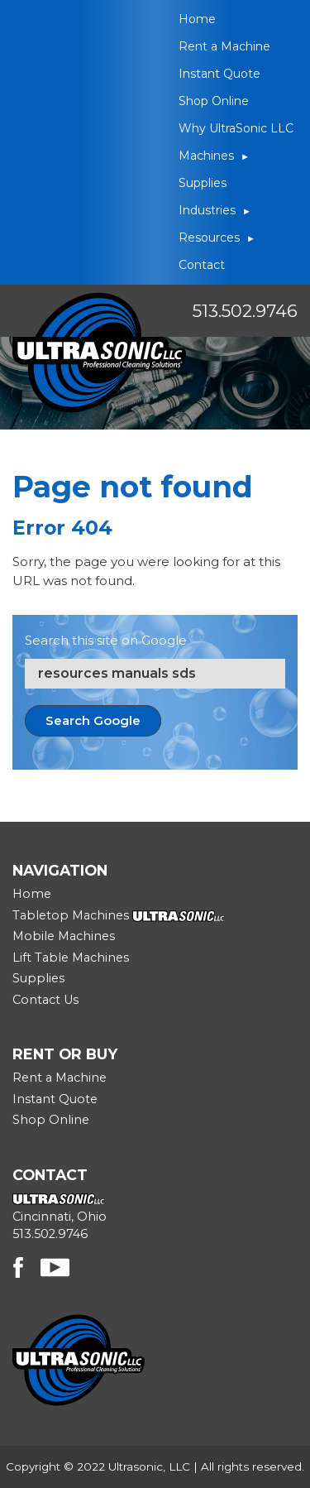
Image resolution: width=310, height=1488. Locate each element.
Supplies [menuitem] (203, 182)
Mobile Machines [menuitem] (63, 936)
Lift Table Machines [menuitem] (70, 957)
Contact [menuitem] (202, 264)
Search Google (93, 720)
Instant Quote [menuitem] (219, 73)
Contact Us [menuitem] (45, 999)
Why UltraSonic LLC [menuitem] (236, 128)
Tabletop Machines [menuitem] (70, 915)
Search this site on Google (106, 640)
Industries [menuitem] (207, 210)
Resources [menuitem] (209, 237)
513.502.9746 (245, 310)
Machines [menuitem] (206, 155)
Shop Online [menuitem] (214, 101)
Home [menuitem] (197, 19)
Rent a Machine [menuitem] (224, 46)
